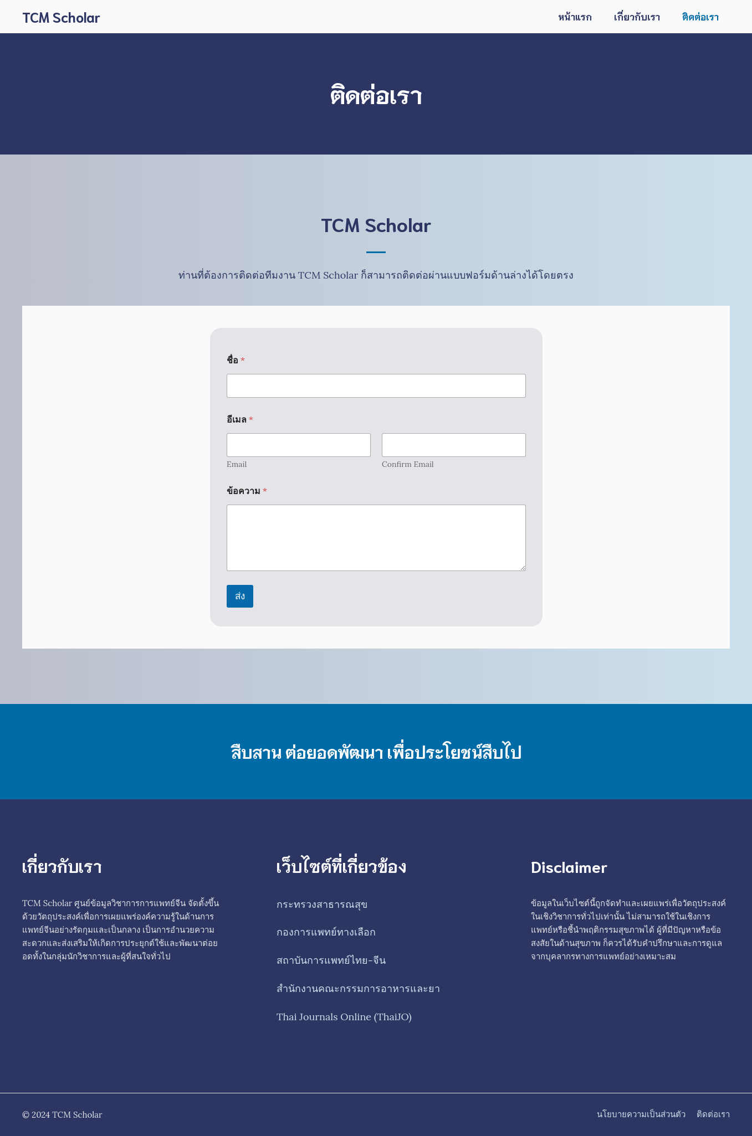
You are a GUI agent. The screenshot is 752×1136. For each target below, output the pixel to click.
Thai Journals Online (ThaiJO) (344, 1016)
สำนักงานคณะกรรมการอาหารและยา (358, 988)
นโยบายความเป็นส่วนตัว (641, 1114)
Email (237, 464)
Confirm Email (408, 464)
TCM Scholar (61, 16)
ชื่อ (236, 360)
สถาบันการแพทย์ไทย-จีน (331, 960)
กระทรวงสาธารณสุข (322, 904)
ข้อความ (247, 491)
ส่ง (240, 596)
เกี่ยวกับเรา (637, 16)
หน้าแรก (575, 16)
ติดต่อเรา (700, 16)
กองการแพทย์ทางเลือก (326, 932)
